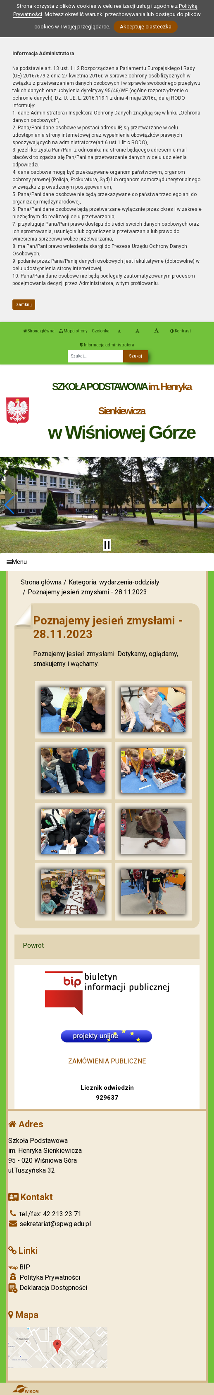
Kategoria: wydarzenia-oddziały (114, 582)
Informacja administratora (107, 345)
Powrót (33, 945)
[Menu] (107, 562)
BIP (19, 1267)
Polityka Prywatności (44, 1277)
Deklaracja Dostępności (47, 1288)
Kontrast (180, 331)
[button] (9, 505)
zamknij (24, 304)
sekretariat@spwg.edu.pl (49, 1224)
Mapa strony (73, 331)
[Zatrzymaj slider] (107, 545)
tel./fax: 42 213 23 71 (44, 1214)
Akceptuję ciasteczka (145, 26)
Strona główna (39, 331)
